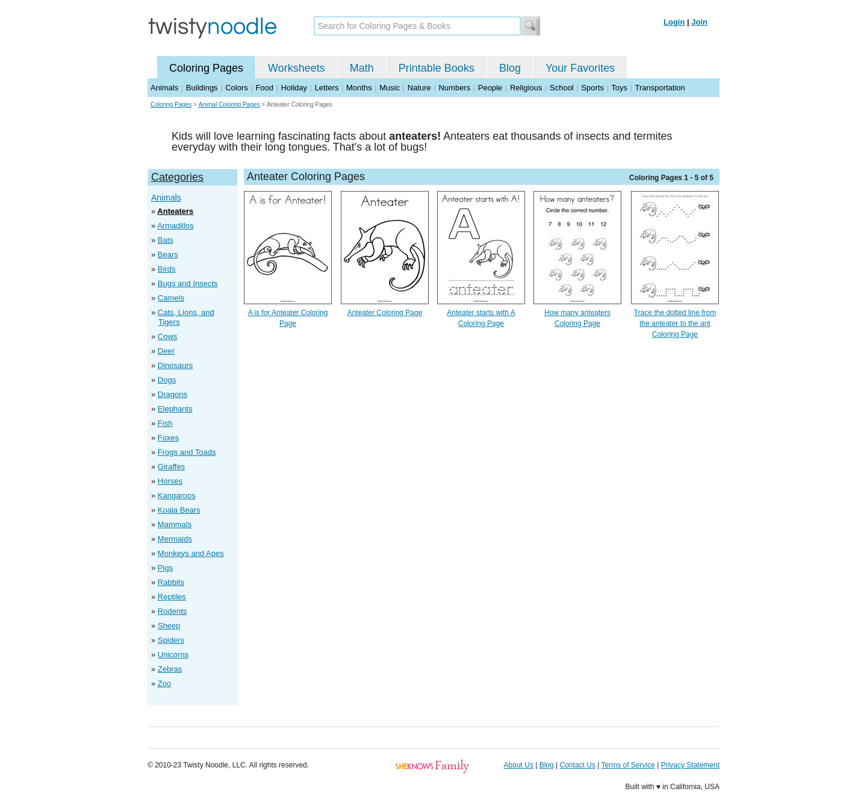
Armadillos (175, 225)
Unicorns (173, 654)
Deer (166, 350)
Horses (170, 481)
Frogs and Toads (187, 452)
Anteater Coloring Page (385, 312)
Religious (526, 87)
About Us (518, 765)
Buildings (202, 87)
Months (359, 87)
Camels (171, 297)
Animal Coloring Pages (229, 104)
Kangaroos (177, 495)
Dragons (172, 394)
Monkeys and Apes (191, 553)
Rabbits (171, 582)
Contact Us (577, 765)
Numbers (454, 87)
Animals (164, 87)
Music (389, 87)
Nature (419, 87)
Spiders (171, 640)
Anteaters (175, 211)
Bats (165, 240)
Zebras (170, 668)
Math (362, 68)
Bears (168, 254)
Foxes (168, 437)
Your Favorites (580, 68)
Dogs (167, 379)
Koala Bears (179, 509)
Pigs (165, 567)
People (490, 87)
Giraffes (171, 466)
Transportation (660, 87)
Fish (165, 423)
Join (699, 22)
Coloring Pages (206, 68)
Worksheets (296, 68)
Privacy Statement (690, 765)
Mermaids (175, 538)
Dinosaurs (175, 365)
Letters (327, 87)
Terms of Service (627, 765)
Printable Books (436, 68)
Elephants (175, 408)
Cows (168, 336)
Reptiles (172, 596)
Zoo (164, 683)
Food (264, 87)
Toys (619, 87)
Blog (510, 68)
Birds (167, 268)
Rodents (172, 611)
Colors (236, 87)
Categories (177, 177)
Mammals (174, 524)
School (562, 87)
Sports (592, 87)
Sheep (169, 625)
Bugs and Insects (188, 283)
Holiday (294, 87)
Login (674, 22)
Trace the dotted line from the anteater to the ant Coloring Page (675, 323)
